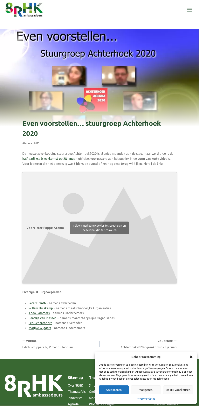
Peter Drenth (37, 303)
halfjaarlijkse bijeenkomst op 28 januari (49, 158)
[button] (191, 357)
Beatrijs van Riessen (43, 318)
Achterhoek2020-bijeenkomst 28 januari (140, 343)
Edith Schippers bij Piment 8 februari (59, 343)
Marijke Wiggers (40, 328)
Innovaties (75, 398)
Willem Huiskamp (41, 308)
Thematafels (77, 391)
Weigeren (146, 389)
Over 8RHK (75, 385)
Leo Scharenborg (40, 323)
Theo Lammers (39, 313)
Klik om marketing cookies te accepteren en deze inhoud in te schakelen (99, 228)
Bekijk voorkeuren (178, 389)
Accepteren (114, 389)
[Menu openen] (189, 9)
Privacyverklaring (146, 398)
